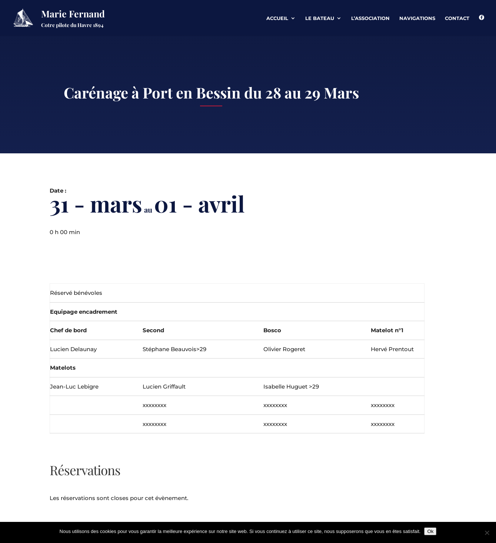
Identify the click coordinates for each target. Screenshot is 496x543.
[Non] (486, 532)
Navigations (417, 18)
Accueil (277, 18)
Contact (457, 18)
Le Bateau (319, 18)
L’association (370, 18)
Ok (430, 531)
